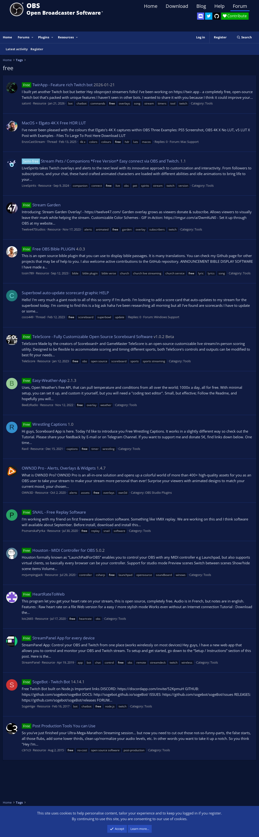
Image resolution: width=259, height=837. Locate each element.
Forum (240, 6)
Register (36, 49)
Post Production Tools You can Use (58, 725)
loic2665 (27, 618)
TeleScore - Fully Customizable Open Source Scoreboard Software (87, 336)
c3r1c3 (26, 750)
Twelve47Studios (33, 229)
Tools (209, 103)
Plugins (43, 37)
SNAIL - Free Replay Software (54, 512)
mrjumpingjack (32, 575)
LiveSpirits (29, 185)
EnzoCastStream (33, 142)
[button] (32, 37)
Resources (66, 37)
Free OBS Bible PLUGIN (48, 249)
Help (219, 6)
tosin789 (28, 273)
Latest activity (17, 49)
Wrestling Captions (44, 424)
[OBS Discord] (200, 16)
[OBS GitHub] (216, 16)
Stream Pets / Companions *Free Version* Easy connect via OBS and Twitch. (100, 161)
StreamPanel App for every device (58, 638)
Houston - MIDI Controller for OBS (58, 550)
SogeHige (28, 706)
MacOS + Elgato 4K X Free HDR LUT (54, 123)
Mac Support (190, 142)
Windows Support (166, 317)
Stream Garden (41, 205)
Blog (201, 6)
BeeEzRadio (30, 405)
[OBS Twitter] (208, 16)
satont (26, 103)
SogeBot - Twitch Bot (46, 681)
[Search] (244, 37)
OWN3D (27, 492)
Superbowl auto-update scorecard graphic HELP (65, 292)
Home (150, 6)
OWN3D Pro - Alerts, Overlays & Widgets (59, 468)
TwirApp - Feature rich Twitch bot (57, 84)
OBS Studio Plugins (158, 492)
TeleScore (28, 361)
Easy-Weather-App (44, 380)
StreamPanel (31, 662)
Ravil (25, 449)
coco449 (27, 317)
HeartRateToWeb (43, 594)
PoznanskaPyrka (33, 531)
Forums (23, 37)
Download (177, 6)
